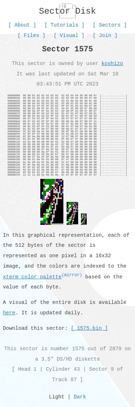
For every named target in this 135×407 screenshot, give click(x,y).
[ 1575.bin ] (89, 328)
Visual (69, 35)
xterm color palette (32, 277)
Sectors (110, 25)
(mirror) (72, 275)
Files (31, 35)
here (9, 313)
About (22, 25)
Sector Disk (67, 11)
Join (105, 35)
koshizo (112, 63)
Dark (80, 397)
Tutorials (64, 25)
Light (56, 397)
